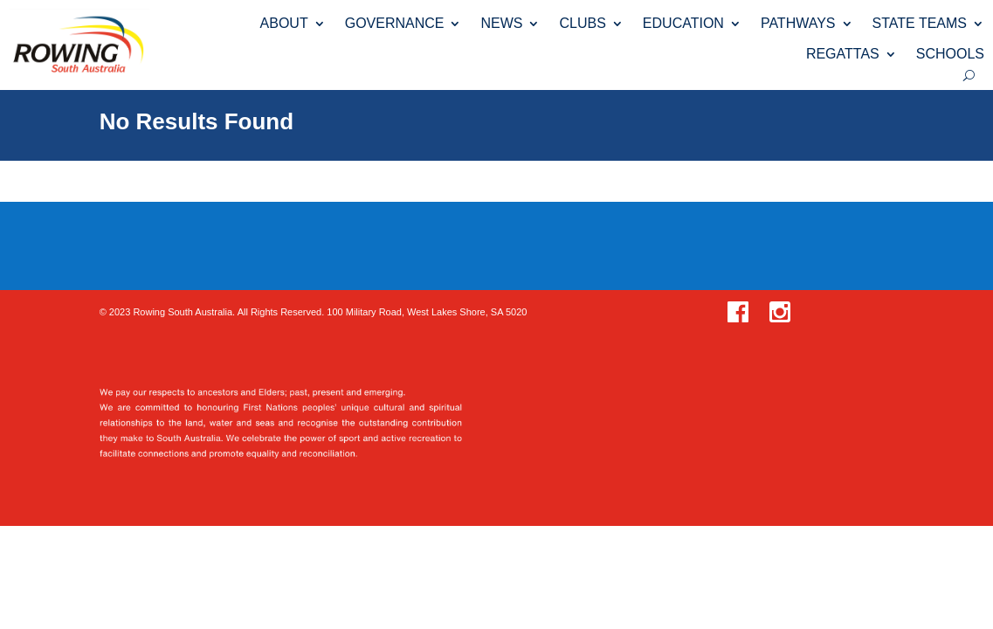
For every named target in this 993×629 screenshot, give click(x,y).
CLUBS (582, 23)
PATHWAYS (798, 23)
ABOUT (284, 23)
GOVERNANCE (395, 23)
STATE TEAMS (919, 23)
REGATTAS (842, 53)
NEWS (501, 23)
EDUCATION (683, 23)
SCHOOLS (950, 53)
